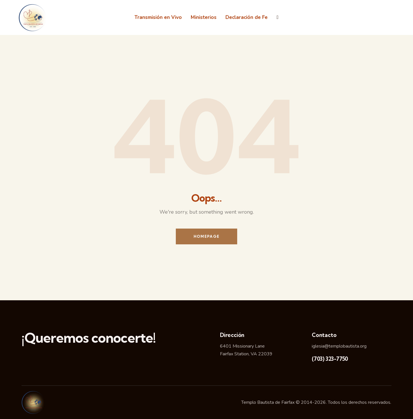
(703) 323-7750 (330, 358)
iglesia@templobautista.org (339, 346)
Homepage (206, 236)
